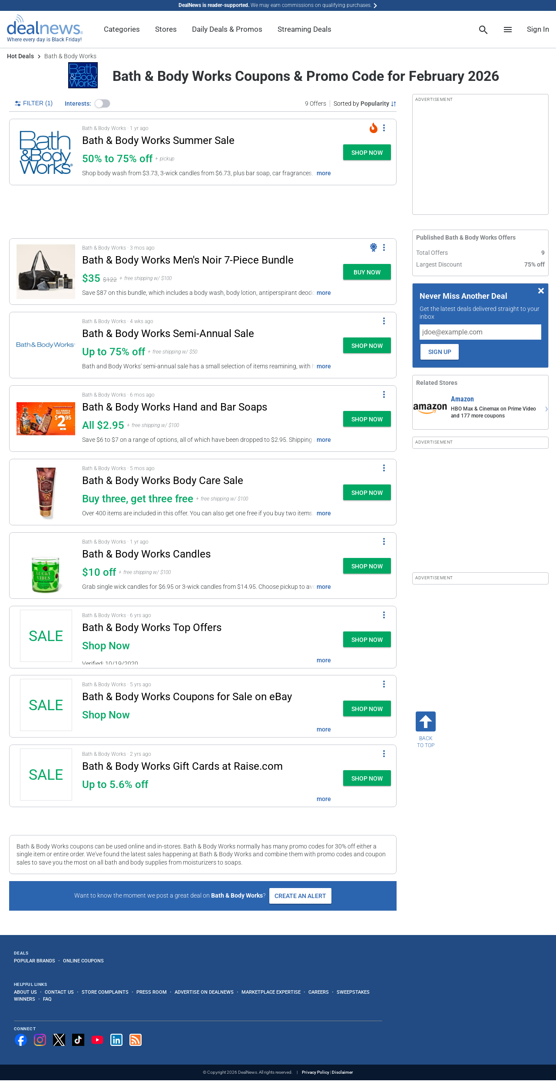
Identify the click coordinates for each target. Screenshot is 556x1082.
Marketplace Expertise (271, 992)
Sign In (538, 29)
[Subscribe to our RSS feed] (135, 1040)
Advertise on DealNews (204, 992)
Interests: (78, 103)
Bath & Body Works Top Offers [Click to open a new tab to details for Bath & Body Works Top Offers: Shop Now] (152, 627)
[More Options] (384, 128)
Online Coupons (83, 961)
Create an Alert (300, 895)
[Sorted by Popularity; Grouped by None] (365, 103)
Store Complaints (105, 992)
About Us (25, 992)
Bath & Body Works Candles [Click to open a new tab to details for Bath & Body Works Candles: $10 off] (146, 554)
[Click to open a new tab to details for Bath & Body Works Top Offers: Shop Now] (46, 637)
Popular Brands (34, 961)
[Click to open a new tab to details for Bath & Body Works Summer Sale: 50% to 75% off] (46, 152)
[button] (102, 103)
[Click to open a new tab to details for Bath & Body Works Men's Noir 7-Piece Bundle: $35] (46, 271)
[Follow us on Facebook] (21, 1040)
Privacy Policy (315, 1072)
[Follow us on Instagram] (40, 1040)
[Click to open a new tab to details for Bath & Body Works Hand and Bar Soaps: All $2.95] (46, 418)
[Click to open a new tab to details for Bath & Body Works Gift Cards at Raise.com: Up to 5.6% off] (46, 775)
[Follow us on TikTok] (78, 1040)
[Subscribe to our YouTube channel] (97, 1040)
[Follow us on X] (59, 1040)
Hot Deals (20, 56)
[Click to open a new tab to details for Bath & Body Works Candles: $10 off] (46, 565)
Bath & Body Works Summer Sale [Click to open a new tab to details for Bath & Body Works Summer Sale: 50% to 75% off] (158, 140)
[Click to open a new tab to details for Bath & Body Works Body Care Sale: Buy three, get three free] (46, 492)
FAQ (47, 999)
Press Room (151, 992)
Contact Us (59, 992)
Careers (318, 992)
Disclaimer (342, 1072)
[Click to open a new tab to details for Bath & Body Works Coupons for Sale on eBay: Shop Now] (46, 706)
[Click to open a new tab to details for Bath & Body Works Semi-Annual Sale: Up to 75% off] (46, 345)
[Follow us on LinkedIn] (116, 1040)
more (324, 173)
